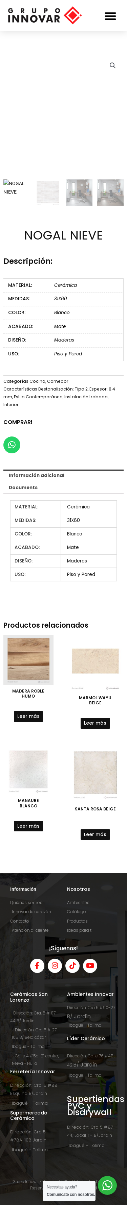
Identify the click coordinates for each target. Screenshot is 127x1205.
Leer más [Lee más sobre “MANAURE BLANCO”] (28, 826)
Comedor (57, 381)
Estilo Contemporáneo (38, 397)
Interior (11, 404)
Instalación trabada (86, 397)
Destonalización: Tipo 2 (63, 389)
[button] (110, 16)
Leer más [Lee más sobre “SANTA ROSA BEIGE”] (95, 834)
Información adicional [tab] (36, 475)
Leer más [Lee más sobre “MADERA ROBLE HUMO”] (28, 716)
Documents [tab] (23, 487)
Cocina (37, 381)
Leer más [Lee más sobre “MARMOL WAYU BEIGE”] (95, 723)
